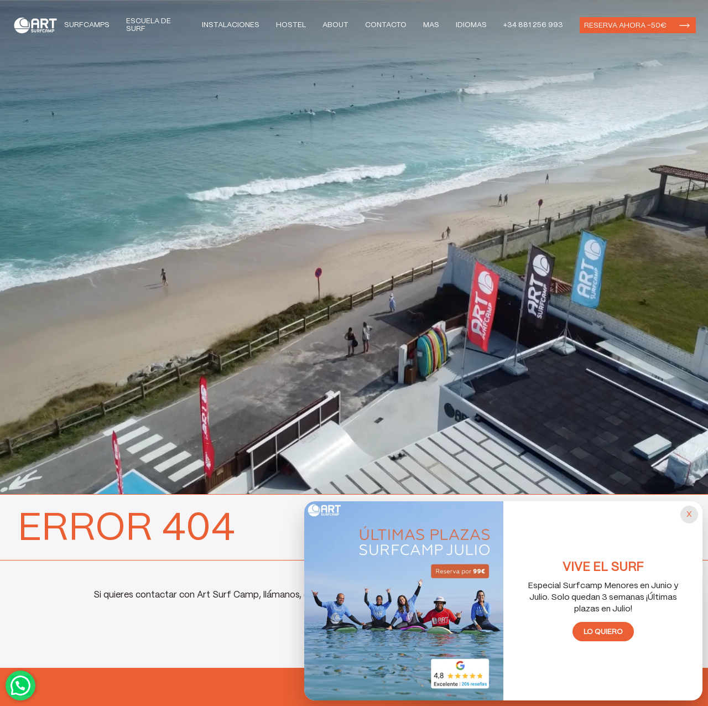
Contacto (386, 25)
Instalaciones (230, 25)
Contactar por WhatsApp (20, 685)
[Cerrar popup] (689, 514)
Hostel (291, 25)
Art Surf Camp (38, 25)
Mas (431, 25)
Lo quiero (603, 632)
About (335, 25)
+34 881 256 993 (533, 25)
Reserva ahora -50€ (625, 25)
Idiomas (471, 25)
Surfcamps (87, 25)
